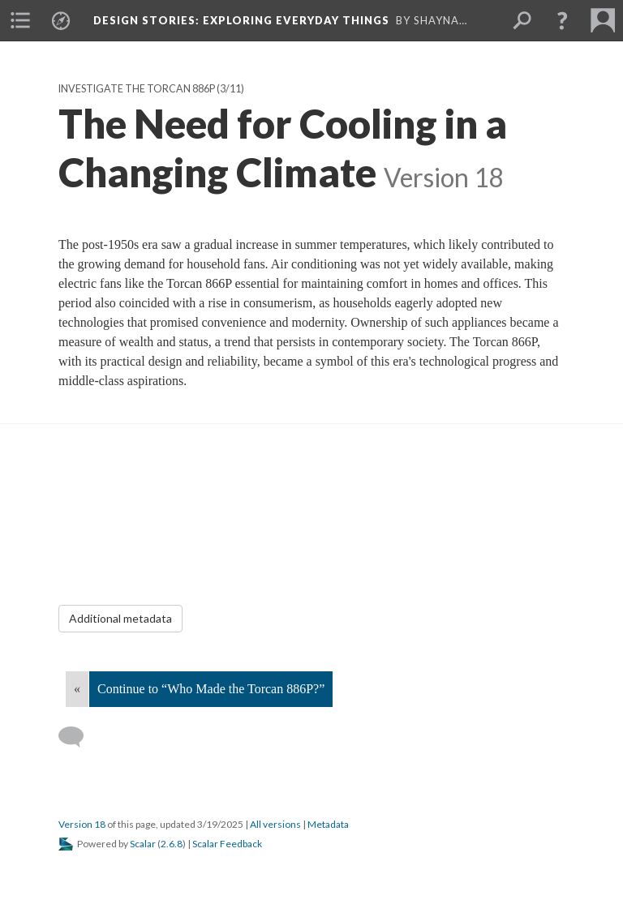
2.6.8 (172, 844)
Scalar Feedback (227, 844)
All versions (275, 824)
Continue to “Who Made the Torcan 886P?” (210, 689)
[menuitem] (20, 20)
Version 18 (81, 824)
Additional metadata (120, 618)
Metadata (328, 824)
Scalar (143, 844)
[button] (562, 20)
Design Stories (241, 20)
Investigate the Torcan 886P (136, 89)
